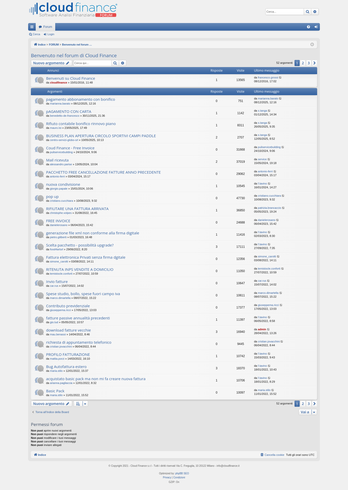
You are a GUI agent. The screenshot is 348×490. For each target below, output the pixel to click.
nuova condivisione (63, 184)
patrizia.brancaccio (269, 207)
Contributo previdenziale (68, 305)
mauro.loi (55, 127)
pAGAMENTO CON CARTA (68, 111)
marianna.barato (60, 103)
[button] (314, 63)
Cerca (36, 34)
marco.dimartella (60, 297)
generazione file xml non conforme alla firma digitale (92, 232)
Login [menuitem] (317, 28)
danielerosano (58, 225)
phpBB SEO (182, 473)
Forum (47, 27)
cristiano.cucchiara (61, 200)
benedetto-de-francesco (64, 115)
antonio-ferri (57, 176)
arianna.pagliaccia (61, 382)
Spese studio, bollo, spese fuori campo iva (83, 293)
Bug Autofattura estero (66, 366)
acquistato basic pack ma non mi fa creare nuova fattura (95, 378)
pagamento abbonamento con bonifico (80, 99)
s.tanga (262, 110)
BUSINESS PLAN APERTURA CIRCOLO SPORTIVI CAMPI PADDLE (101, 135)
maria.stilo (56, 370)
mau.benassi (58, 334)
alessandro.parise (61, 164)
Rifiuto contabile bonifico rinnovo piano (81, 123)
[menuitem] (308, 27)
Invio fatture (57, 281)
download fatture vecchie (68, 330)
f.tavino (262, 183)
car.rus (54, 285)
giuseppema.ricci (60, 310)
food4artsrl (56, 249)
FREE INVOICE (58, 220)
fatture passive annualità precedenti (78, 317)
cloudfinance (58, 82)
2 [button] (303, 62)
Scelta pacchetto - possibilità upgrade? (80, 245)
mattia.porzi (57, 358)
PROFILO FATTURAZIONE (68, 354)
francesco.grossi (268, 77)
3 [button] (309, 62)
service (262, 159)
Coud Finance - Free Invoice (70, 147)
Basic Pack (55, 390)
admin (262, 329)
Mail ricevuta (57, 159)
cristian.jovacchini (61, 346)
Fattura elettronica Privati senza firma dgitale (85, 257)
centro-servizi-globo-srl (64, 139)
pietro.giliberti (58, 237)
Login (50, 34)
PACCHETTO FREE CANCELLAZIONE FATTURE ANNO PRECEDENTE (103, 172)
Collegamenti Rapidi (33, 28)
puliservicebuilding (61, 152)
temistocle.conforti (61, 273)
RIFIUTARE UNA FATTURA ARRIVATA (77, 208)
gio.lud (54, 322)
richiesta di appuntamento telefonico (78, 342)
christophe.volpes (61, 212)
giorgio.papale (58, 188)
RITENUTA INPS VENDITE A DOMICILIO (79, 269)
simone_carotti (59, 261)
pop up (52, 196)
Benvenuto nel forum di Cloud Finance (74, 55)
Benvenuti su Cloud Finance (70, 78)
